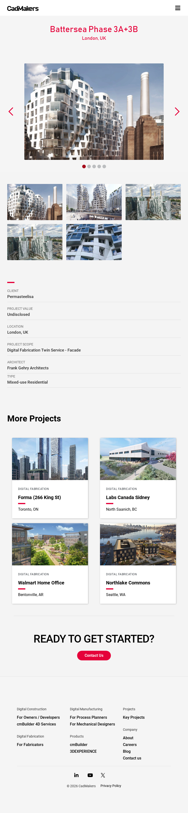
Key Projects (134, 717)
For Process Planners (88, 717)
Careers (130, 744)
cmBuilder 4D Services (36, 724)
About (128, 738)
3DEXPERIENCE (83, 751)
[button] (11, 111)
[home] (23, 8)
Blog (127, 751)
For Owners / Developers (38, 717)
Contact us (132, 758)
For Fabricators (30, 744)
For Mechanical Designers (92, 724)
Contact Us (94, 655)
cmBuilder (78, 744)
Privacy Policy (111, 786)
